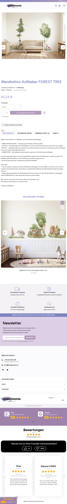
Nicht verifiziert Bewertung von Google (19, 476)
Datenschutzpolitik (23, 341)
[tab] (8, 133)
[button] (2, 5)
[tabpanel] (33, 162)
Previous (3, 47)
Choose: (4, 103)
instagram (3, 370)
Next (63, 47)
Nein (40, 448)
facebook (7, 370)
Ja (27, 448)
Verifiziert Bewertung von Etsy (48, 473)
